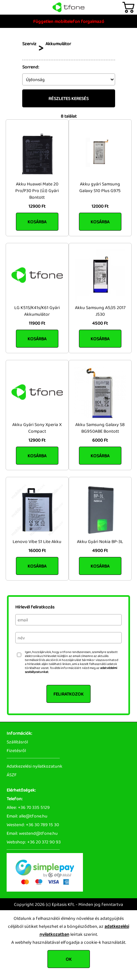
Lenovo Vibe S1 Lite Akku (37, 541)
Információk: (19, 733)
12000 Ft (100, 206)
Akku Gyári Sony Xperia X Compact (37, 427)
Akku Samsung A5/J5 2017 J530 (100, 310)
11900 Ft (37, 323)
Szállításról (17, 741)
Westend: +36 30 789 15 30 (33, 824)
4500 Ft (100, 323)
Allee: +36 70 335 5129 (28, 807)
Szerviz (29, 43)
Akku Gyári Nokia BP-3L (100, 541)
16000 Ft (37, 550)
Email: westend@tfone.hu (32, 833)
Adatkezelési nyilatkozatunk (34, 766)
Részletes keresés (68, 98)
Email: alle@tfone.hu (27, 816)
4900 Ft (100, 550)
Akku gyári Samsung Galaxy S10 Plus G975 (100, 187)
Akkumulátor (58, 43)
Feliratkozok (68, 694)
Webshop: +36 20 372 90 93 (34, 841)
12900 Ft (37, 206)
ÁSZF (12, 774)
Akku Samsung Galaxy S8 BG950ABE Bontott (100, 427)
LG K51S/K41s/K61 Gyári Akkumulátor (37, 310)
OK (69, 959)
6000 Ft (100, 440)
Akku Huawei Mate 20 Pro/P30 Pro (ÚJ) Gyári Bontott (37, 190)
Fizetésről (16, 750)
